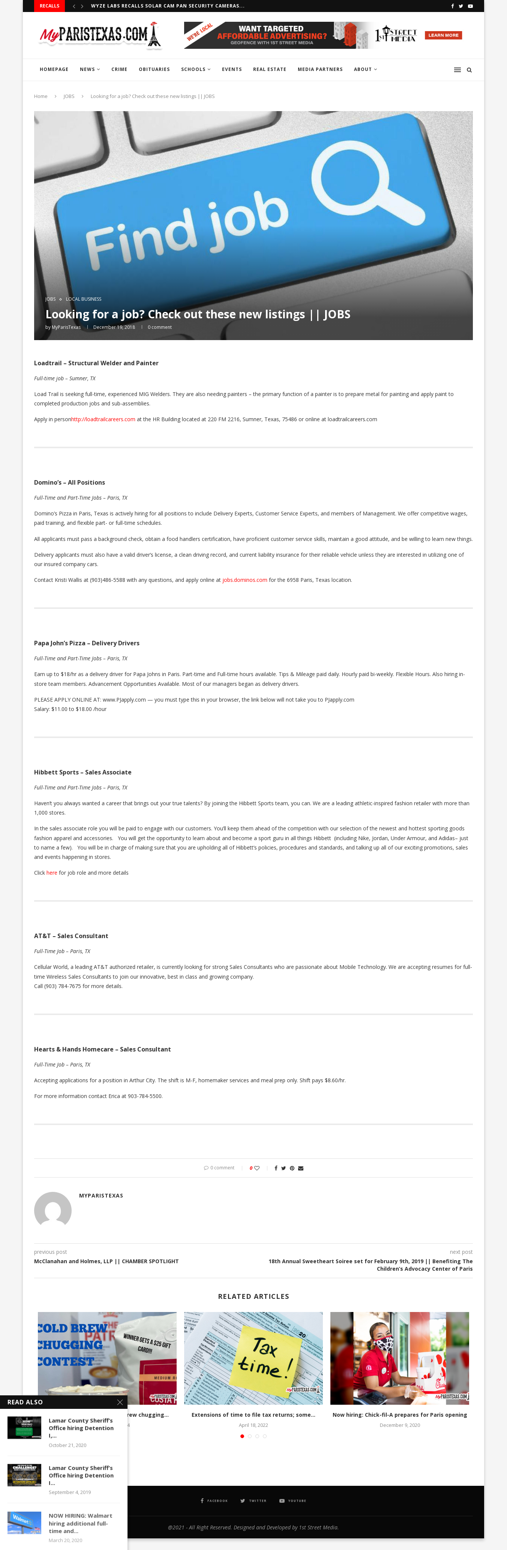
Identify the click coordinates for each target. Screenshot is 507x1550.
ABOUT (363, 69)
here (51, 872)
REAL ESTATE (269, 69)
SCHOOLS (193, 69)
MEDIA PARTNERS (320, 69)
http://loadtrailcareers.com (103, 419)
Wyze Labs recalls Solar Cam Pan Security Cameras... (168, 6)
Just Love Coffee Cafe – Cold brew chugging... (107, 1414)
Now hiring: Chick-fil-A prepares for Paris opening (400, 1414)
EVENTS (232, 69)
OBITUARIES (154, 69)
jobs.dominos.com (244, 579)
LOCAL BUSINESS (83, 299)
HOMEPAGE (54, 69)
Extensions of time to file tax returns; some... (253, 1414)
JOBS (69, 96)
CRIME (119, 69)
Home (41, 96)
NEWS (87, 69)
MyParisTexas (66, 327)
